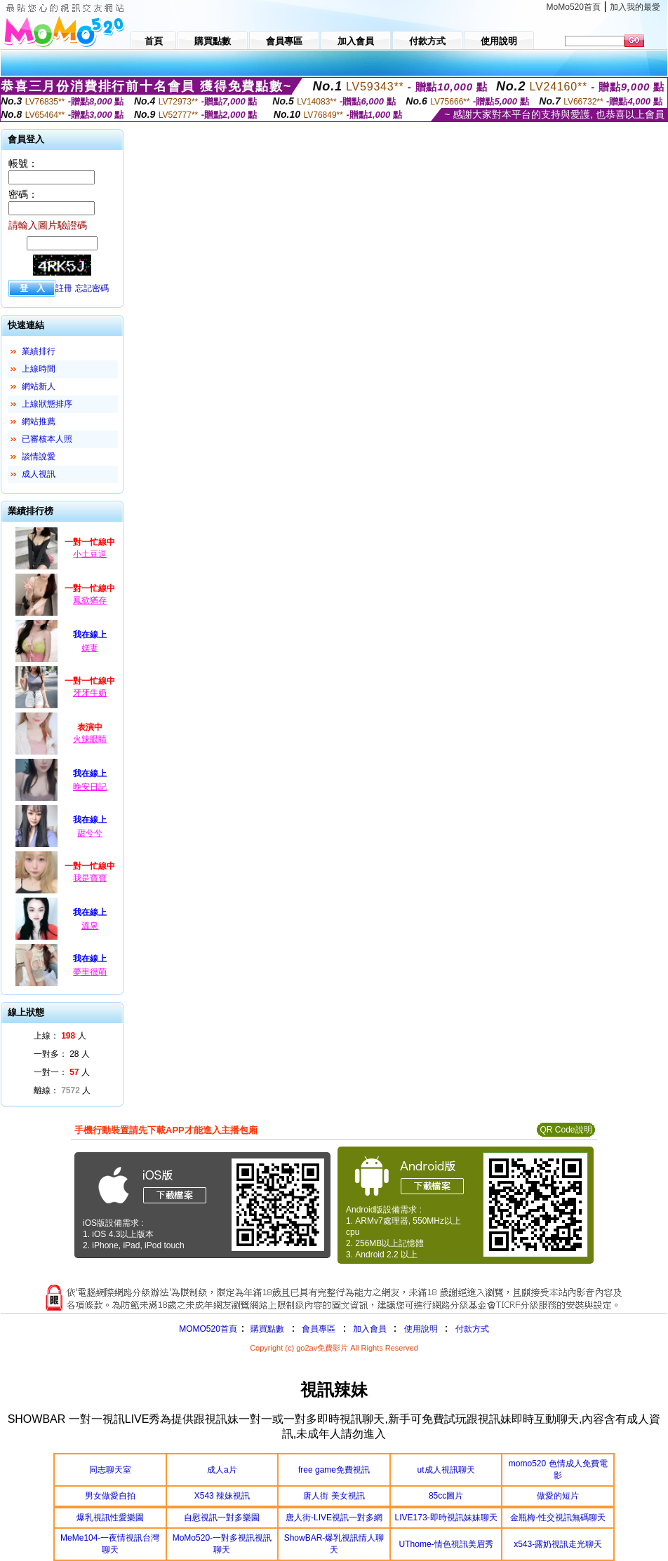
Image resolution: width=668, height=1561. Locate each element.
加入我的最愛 (635, 7)
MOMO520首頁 (208, 1329)
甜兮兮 (89, 833)
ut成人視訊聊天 (446, 1470)
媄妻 (89, 648)
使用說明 (421, 1329)
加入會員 (370, 1329)
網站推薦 (38, 421)
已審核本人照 (47, 439)
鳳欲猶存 (90, 600)
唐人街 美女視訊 (333, 1496)
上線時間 (38, 369)
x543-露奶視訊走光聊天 (558, 1544)
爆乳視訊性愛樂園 (110, 1517)
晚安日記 (90, 787)
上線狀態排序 (47, 404)
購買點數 (266, 1329)
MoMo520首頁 (574, 7)
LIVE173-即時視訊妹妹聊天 (446, 1517)
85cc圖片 (446, 1496)
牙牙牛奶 (90, 693)
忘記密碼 (92, 288)
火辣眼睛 (90, 739)
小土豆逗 (90, 554)
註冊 (63, 288)
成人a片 (222, 1470)
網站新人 (38, 386)
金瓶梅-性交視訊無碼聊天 (558, 1517)
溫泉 (89, 926)
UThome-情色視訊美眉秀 (446, 1544)
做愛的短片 (558, 1496)
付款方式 (472, 1329)
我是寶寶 (90, 878)
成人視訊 (38, 474)
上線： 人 (60, 1036)
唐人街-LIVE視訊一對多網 (334, 1517)
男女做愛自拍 (110, 1496)
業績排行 (38, 351)
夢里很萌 (90, 972)
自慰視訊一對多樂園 (222, 1517)
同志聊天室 (110, 1470)
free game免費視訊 (334, 1470)
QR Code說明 (566, 1130)
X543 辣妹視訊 (222, 1496)
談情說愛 (38, 456)
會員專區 (318, 1329)
